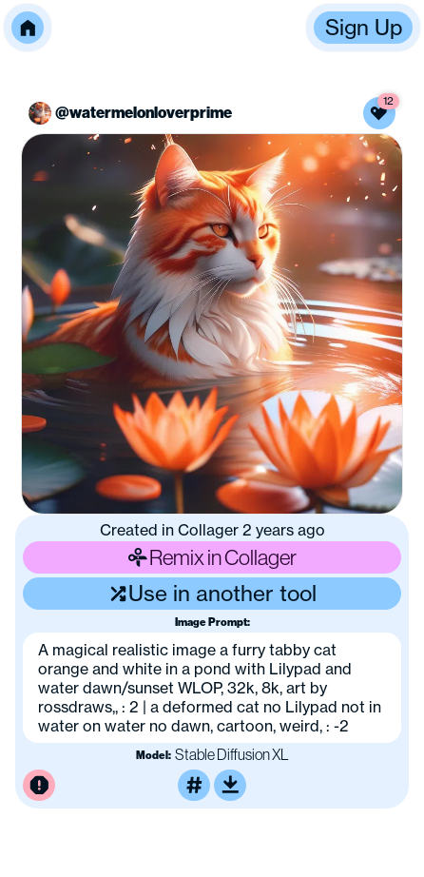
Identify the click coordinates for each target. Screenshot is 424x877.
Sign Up (363, 27)
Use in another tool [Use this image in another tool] (212, 593)
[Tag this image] (194, 786)
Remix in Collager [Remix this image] (212, 557)
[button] (27, 27)
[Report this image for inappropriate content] (39, 786)
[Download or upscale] (230, 786)
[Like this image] (379, 113)
